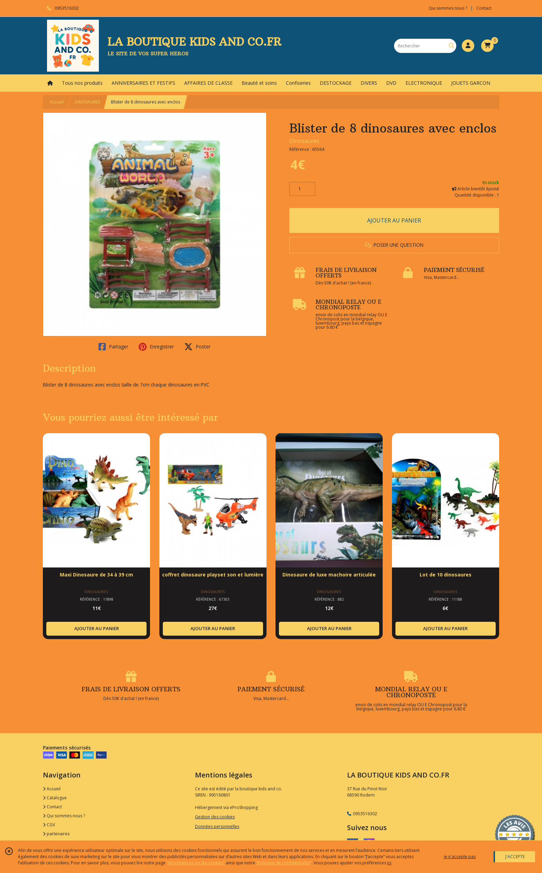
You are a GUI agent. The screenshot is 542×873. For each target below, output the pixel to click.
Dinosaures (304, 141)
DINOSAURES (87, 102)
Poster (197, 347)
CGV (49, 825)
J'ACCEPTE (515, 857)
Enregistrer (156, 347)
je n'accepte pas (460, 857)
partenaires (56, 834)
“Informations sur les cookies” (196, 863)
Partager (113, 347)
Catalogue (55, 798)
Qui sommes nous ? (64, 816)
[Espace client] (468, 45)
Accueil (57, 102)
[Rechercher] (451, 46)
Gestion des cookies (215, 817)
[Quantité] (302, 189)
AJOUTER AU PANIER (394, 220)
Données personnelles (217, 826)
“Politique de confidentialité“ (283, 863)
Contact (484, 8)
